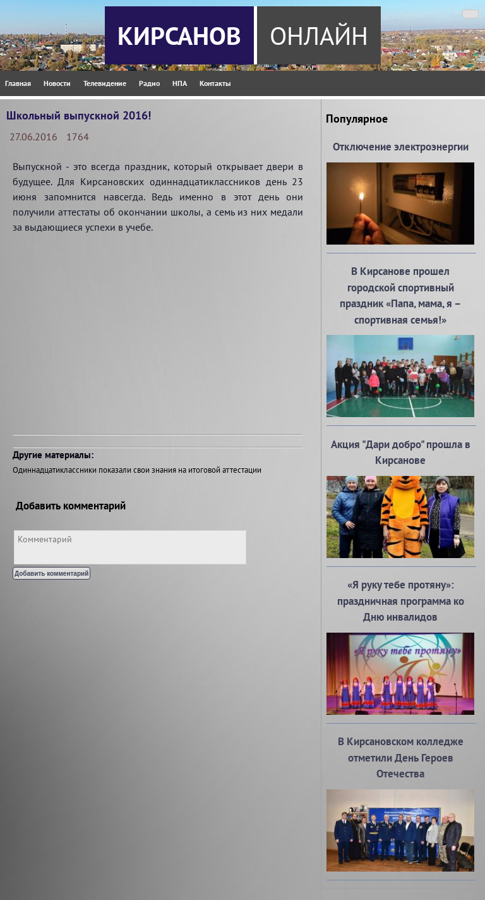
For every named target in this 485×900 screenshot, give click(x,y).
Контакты (215, 83)
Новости (57, 83)
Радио (149, 83)
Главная (18, 83)
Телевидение (104, 83)
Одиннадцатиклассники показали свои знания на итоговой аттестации (137, 470)
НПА (179, 83)
